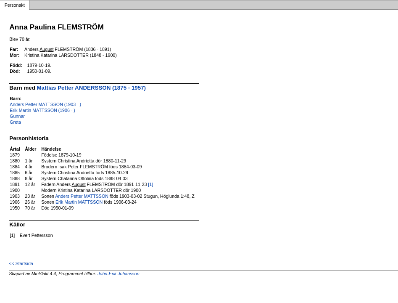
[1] (150, 184)
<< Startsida (21, 263)
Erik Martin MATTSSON (79, 202)
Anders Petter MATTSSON (81, 196)
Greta (15, 122)
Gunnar (17, 116)
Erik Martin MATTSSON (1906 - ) (42, 110)
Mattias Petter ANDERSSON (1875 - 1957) (91, 88)
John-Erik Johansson (119, 273)
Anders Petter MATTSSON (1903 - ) (45, 104)
